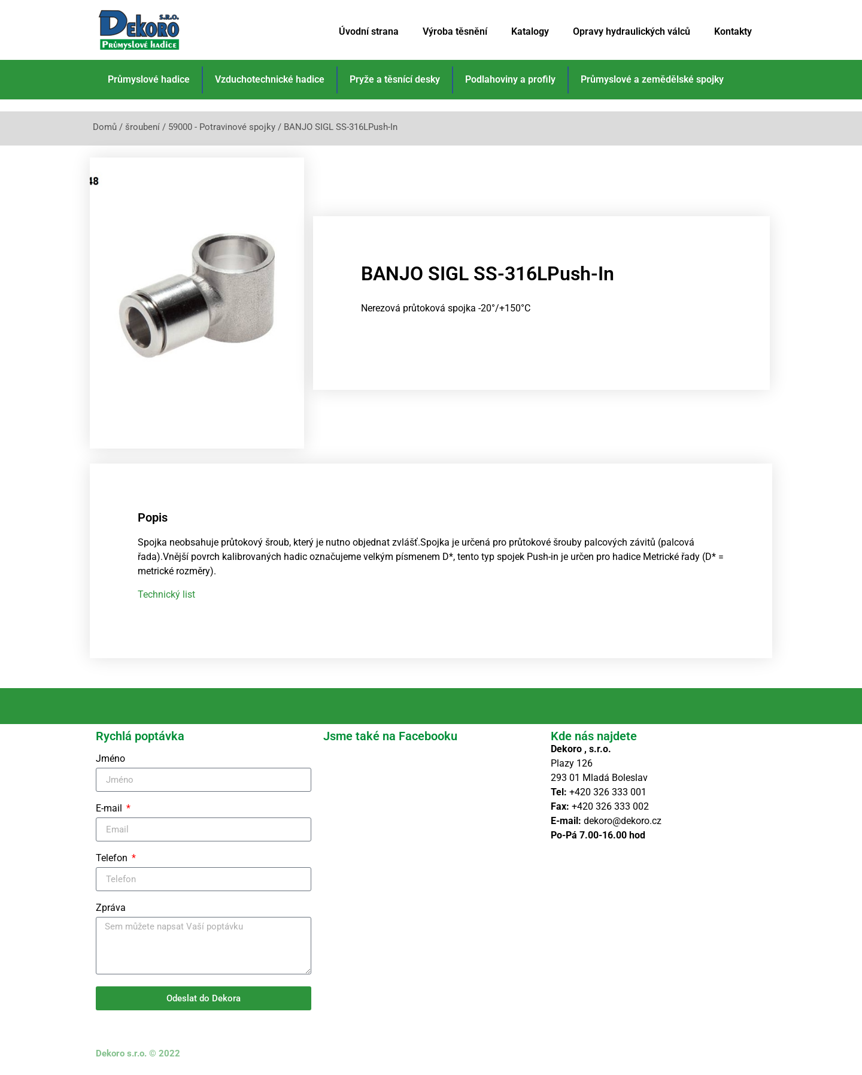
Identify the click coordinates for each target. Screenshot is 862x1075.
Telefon (113, 858)
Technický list (166, 593)
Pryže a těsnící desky (395, 79)
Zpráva (111, 908)
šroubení (142, 127)
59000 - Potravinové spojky (221, 127)
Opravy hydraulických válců (631, 31)
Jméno (110, 759)
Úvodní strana (369, 31)
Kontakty (733, 31)
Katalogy (530, 31)
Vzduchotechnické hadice (269, 79)
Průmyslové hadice (149, 79)
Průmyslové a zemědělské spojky (652, 79)
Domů (105, 127)
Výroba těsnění (455, 31)
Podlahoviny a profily (510, 79)
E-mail (110, 809)
